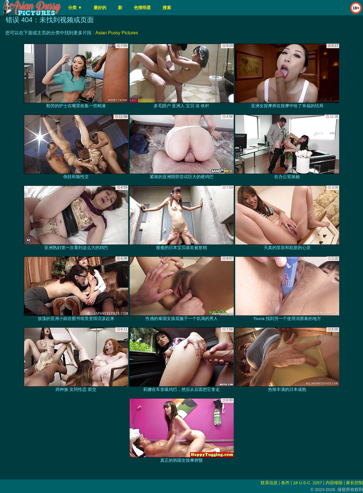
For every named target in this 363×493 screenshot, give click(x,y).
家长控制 (354, 482)
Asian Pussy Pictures (116, 32)
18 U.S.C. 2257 (307, 482)
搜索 (166, 7)
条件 (285, 482)
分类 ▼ (75, 7)
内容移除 (334, 482)
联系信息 (269, 482)
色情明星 (142, 7)
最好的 (100, 7)
